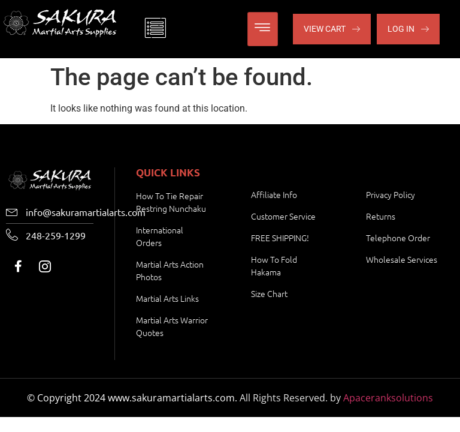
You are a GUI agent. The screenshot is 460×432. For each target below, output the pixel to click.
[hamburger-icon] (262, 29)
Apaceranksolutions (388, 397)
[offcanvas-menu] (155, 29)
